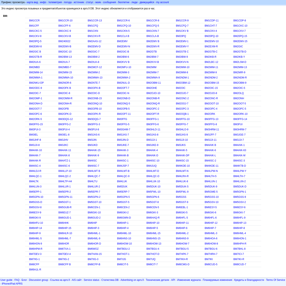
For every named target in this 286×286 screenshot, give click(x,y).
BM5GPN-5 (123, 197)
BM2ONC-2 (182, 98)
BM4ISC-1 (122, 160)
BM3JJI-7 (238, 139)
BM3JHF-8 (35, 139)
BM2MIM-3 (123, 72)
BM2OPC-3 (182, 108)
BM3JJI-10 (182, 139)
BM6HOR (63, 243)
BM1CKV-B (64, 36)
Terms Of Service (275, 280)
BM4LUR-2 (94, 186)
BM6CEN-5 (152, 207)
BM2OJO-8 (211, 93)
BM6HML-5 (35, 238)
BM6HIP (92, 222)
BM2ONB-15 (95, 98)
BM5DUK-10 (153, 186)
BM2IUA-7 (64, 62)
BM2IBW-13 (65, 56)
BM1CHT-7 (211, 25)
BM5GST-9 (182, 202)
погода (67, 2)
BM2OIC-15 (211, 88)
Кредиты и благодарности (249, 280)
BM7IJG (121, 259)
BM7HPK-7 (182, 254)
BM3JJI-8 (34, 145)
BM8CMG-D (182, 264)
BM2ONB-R (152, 98)
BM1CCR (34, 20)
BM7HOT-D (152, 254)
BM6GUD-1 (64, 217)
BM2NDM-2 (211, 77)
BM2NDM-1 (182, 77)
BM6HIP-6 (181, 228)
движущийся (147, 2)
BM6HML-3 (211, 233)
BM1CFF (34, 25)
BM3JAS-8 (152, 134)
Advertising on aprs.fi (132, 280)
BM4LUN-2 (239, 181)
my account (162, 2)
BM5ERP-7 (123, 191)
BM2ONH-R (65, 103)
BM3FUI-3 (35, 129)
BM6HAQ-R (152, 217)
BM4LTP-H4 (65, 181)
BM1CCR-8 (152, 20)
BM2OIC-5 (239, 88)
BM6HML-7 (64, 238)
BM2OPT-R (152, 113)
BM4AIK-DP (182, 155)
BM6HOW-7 (182, 243)
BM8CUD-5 (211, 264)
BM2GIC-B (123, 51)
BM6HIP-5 (152, 228)
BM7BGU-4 (152, 248)
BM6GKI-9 (35, 217)
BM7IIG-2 (63, 259)
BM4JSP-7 (123, 165)
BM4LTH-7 (239, 176)
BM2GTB (151, 51)
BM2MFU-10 (124, 67)
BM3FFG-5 (123, 124)
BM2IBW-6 (123, 56)
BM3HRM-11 (212, 129)
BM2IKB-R (210, 56)
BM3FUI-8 (93, 129)
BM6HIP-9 (35, 233)
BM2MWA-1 (35, 77)
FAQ (16, 280)
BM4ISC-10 (152, 160)
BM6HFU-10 (36, 222)
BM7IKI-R (238, 259)
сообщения (109, 2)
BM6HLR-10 (65, 233)
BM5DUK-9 (211, 186)
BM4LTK (34, 181)
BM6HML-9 (94, 238)
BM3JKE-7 (123, 145)
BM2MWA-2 (123, 77)
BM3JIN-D (122, 139)
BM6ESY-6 (239, 207)
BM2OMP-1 (35, 98)
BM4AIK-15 (94, 150)
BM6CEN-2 (123, 207)
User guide (6, 280)
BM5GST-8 (152, 202)
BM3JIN (92, 139)
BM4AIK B (210, 145)
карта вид (32, 2)
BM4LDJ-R (35, 171)
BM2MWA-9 (153, 77)
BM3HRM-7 (239, 129)
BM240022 (64, 41)
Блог (24, 280)
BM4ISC (92, 160)
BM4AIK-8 (64, 155)
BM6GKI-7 (239, 212)
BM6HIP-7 (210, 228)
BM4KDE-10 (183, 165)
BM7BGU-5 (182, 248)
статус (89, 2)
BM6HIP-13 (239, 222)
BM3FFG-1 (152, 119)
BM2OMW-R (65, 98)
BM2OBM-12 (183, 82)
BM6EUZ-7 (64, 212)
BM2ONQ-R (153, 103)
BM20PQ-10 (211, 36)
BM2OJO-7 (182, 93)
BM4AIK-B (123, 155)
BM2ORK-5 (35, 119)
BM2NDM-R (240, 77)
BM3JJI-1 (151, 139)
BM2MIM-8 (182, 72)
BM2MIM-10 (182, 67)
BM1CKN (93, 30)
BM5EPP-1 (35, 191)
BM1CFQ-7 (182, 25)
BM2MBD (34, 67)
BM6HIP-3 (93, 228)
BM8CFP (34, 264)
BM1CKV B (182, 30)
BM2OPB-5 (123, 108)
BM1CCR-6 (123, 20)
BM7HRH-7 (211, 254)
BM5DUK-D (239, 186)
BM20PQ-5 (35, 41)
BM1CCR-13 (95, 20)
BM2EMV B (152, 41)
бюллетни (123, 2)
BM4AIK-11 (64, 150)
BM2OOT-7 (35, 108)
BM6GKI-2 (123, 212)
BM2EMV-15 (240, 41)
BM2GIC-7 (94, 51)
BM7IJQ (150, 259)
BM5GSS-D (35, 202)
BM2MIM (151, 67)
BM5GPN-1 (239, 191)
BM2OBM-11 (153, 82)
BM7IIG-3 (93, 259)
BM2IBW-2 (94, 56)
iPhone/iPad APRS (12, 283)
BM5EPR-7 (94, 191)
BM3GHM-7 (123, 129)
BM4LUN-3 (35, 186)
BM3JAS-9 (182, 134)
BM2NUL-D (123, 82)
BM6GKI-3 (152, 212)
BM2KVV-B (152, 62)
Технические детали (157, 280)
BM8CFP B (64, 264)
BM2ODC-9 (35, 88)
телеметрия (55, 2)
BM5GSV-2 (239, 202)
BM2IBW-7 (152, 56)
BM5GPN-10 (36, 197)
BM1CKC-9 (64, 30)
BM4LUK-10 (153, 181)
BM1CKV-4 (211, 30)
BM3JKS (181, 145)
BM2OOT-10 (211, 103)
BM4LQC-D (152, 176)
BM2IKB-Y (239, 56)
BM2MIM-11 (211, 67)
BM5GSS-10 (211, 197)
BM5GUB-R (64, 207)
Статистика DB (110, 280)
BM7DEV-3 (35, 254)
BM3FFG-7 (182, 124)
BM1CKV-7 (239, 30)
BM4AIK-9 (93, 155)
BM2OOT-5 (239, 103)
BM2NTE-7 (94, 82)
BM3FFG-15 (36, 124)
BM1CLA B (123, 36)
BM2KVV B (123, 62)
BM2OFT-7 (123, 88)
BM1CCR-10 (65, 20)
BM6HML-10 (124, 233)
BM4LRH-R (182, 176)
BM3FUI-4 (64, 129)
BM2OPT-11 (124, 113)
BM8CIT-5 (122, 264)
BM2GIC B (35, 51)
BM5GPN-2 (94, 197)
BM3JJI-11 (210, 139)
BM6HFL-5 (182, 217)
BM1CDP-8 (239, 20)
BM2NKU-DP (36, 82)
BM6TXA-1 (64, 248)
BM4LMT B (94, 171)
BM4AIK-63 (239, 150)
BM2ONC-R (211, 98)
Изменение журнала (189, 280)
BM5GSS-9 (239, 197)
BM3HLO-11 (153, 129)
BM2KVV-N (182, 62)
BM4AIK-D (152, 155)
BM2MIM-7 (152, 72)
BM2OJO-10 (153, 93)
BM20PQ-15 (240, 36)
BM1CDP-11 (211, 20)
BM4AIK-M (239, 155)
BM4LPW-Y (239, 171)
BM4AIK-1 (239, 145)
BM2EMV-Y (182, 46)
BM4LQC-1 (35, 176)
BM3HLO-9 (182, 129)
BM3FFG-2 (64, 124)
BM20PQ (181, 36)
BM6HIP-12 (211, 222)
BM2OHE (151, 88)
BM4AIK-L (210, 155)
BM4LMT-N (182, 171)
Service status (91, 280)
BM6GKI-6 (210, 212)
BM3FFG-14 (240, 119)
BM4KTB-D (239, 165)
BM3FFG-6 (152, 124)
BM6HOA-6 (211, 238)
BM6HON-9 (35, 243)
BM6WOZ (93, 248)
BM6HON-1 (239, 238)
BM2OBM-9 (239, 82)
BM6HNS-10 (124, 238)
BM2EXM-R (211, 46)
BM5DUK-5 (182, 186)
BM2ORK (210, 113)
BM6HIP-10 (152, 222)
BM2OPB (63, 108)
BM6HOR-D (94, 243)
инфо (43, 2)
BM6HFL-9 (239, 217)
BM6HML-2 (182, 233)
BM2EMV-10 (211, 41)
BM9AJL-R (35, 269)
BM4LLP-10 (64, 171)
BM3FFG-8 (211, 124)
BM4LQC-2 (64, 176)
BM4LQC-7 (94, 176)
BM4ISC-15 (182, 160)
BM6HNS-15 (153, 238)
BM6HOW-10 (124, 243)
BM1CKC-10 (240, 25)
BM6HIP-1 (122, 222)
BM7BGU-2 (123, 248)
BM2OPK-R (94, 113)
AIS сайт (77, 280)
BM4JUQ (151, 165)
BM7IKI (209, 259)
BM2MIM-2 (94, 72)
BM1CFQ (93, 25)
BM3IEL (33, 134)
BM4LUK (122, 181)
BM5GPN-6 (152, 197)
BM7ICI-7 (238, 254)
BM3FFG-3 (94, 124)
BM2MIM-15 (65, 72)
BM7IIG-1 (34, 259)
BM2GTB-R (35, 56)
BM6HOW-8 (211, 243)
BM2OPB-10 (95, 108)
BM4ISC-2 (210, 160)
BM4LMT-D (152, 171)
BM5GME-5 (211, 191)
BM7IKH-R (182, 259)
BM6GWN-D (124, 217)
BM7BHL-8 (239, 248)
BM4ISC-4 (35, 165)
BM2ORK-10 (240, 113)
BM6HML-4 (239, 233)
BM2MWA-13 (95, 77)
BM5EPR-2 (64, 191)
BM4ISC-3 (239, 160)
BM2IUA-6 (35, 62)
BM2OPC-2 (152, 108)
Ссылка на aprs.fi (60, 280)
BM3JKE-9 (152, 145)
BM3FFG (122, 119)
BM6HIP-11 (182, 222)
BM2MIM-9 (211, 72)
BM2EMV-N (123, 46)
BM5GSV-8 (35, 207)
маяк (98, 2)
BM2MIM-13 (240, 67)
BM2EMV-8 (35, 46)
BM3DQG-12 (65, 119)
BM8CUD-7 (239, 264)
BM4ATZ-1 (64, 160)
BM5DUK (122, 186)
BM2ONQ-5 (123, 103)
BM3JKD (93, 145)
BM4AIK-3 (122, 150)
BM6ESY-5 (211, 207)
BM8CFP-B (94, 264)
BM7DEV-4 (64, 254)
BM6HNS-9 (182, 238)
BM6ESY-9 (35, 212)
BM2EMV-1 (182, 41)
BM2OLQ (238, 93)
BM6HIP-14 (35, 228)
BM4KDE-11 (211, 165)
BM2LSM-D (239, 62)
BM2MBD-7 (64, 67)
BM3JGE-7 (239, 134)
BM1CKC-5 (35, 30)
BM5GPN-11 (65, 197)
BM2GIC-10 (64, 51)
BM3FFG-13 (211, 119)
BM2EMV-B (64, 46)
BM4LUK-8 (182, 181)
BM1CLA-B (152, 36)
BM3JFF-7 (210, 134)
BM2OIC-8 (64, 93)
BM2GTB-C (211, 51)
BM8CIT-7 (152, 264)
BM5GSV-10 (211, 202)
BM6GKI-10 (94, 212)
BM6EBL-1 (182, 207)
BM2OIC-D (94, 93)
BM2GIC (238, 46)
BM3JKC (63, 145)
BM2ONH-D (35, 103)
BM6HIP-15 (64, 228)
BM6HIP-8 (239, 228)
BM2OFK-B (94, 88)
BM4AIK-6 (210, 150)
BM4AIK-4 (152, 150)
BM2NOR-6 (64, 82)
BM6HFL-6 (211, 217)
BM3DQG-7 (94, 119)
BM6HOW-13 (153, 243)
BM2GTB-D (239, 51)
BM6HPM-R (35, 248)
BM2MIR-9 (239, 72)
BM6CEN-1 (94, 207)
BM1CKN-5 (123, 30)
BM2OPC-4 (211, 108)
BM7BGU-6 (211, 248)
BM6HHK (63, 222)
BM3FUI (238, 124)
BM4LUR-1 (64, 186)
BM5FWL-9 (182, 191)
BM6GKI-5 (181, 212)
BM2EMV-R (152, 46)
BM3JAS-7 (123, 134)
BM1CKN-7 (152, 30)
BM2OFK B (64, 88)
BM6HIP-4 (122, 228)
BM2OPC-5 (239, 108)
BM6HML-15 (153, 233)
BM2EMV (122, 41)
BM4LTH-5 (210, 176)
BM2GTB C (182, 51)
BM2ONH (238, 98)
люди (135, 2)
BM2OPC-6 (35, 113)
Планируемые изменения (217, 280)
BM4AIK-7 (35, 155)
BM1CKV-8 (35, 36)
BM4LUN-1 (211, 181)
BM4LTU (92, 181)
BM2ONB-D (123, 98)
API (173, 280)
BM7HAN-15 (95, 254)
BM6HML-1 (94, 233)
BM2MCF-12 (95, 67)
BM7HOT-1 (123, 254)
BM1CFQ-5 (152, 25)
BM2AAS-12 (94, 41)
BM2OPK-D (64, 113)
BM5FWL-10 (153, 191)
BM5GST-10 (94, 202)
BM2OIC (180, 88)
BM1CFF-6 (64, 25)
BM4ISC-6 (64, 165)
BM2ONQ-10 (95, 103)
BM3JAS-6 (94, 134)
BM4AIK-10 (35, 150)
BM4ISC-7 (93, 165)
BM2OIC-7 (35, 93)
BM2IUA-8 (93, 62)
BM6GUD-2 (94, 217)
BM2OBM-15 (212, 82)
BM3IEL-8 (63, 134)
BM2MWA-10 (65, 77)
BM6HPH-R (239, 243)
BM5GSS (181, 197)
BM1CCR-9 (182, 20)
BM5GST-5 (123, 202)
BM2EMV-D (94, 46)
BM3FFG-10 (182, 119)
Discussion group (38, 280)
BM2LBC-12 (211, 62)
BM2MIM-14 (36, 72)
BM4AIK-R (35, 160)
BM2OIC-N (123, 93)
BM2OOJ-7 (182, 103)
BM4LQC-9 (123, 176)
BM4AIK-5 (181, 150)
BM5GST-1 (64, 202)
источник (79, 2)
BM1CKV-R (94, 36)
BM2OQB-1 (182, 113)
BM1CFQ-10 (124, 25)
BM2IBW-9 (182, 56)
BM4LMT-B (123, 171)
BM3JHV (63, 139)
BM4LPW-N (211, 171)
